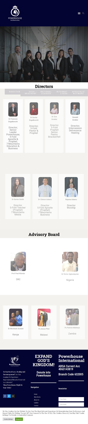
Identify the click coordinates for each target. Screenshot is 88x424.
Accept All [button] (19, 419)
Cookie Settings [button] (8, 419)
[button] (79, 13)
